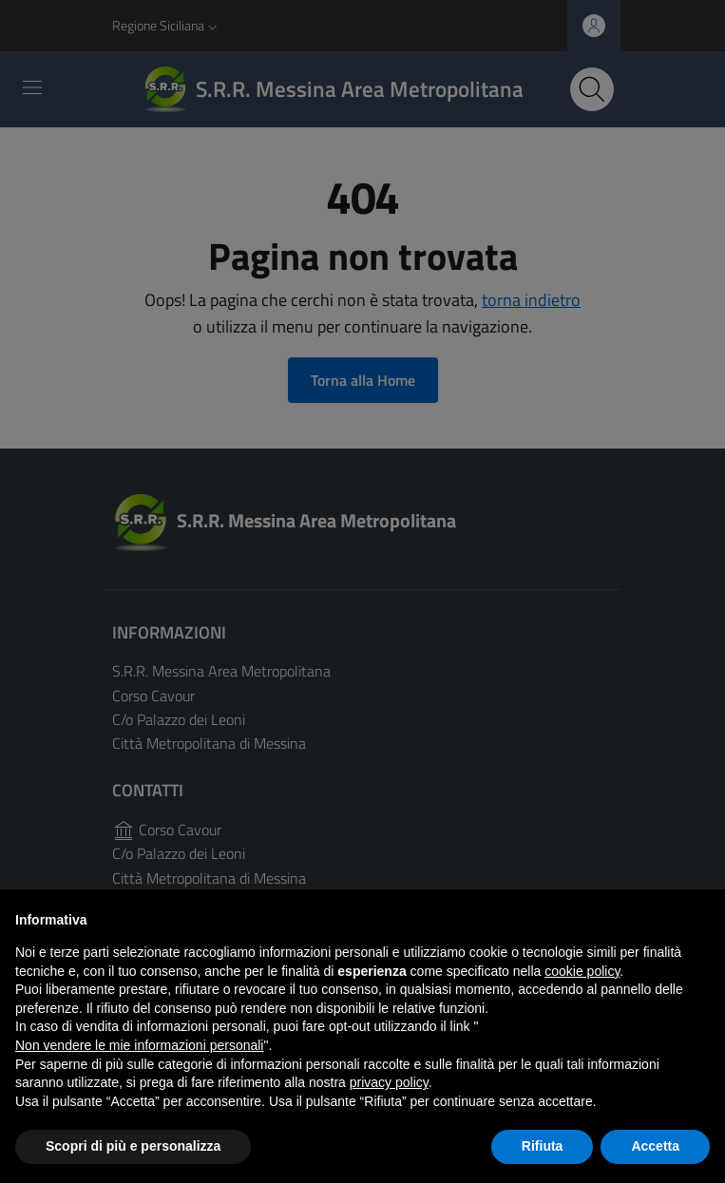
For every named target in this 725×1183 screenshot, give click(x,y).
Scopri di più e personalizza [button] (133, 1146)
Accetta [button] (655, 1146)
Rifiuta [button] (542, 1146)
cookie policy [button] (582, 971)
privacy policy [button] (389, 1082)
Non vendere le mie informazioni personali (139, 1045)
